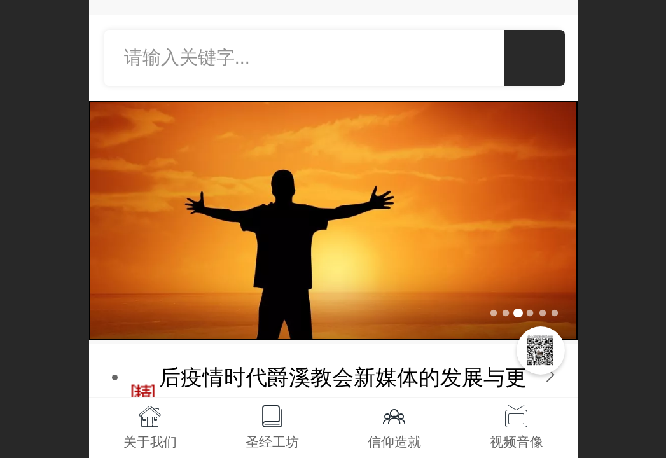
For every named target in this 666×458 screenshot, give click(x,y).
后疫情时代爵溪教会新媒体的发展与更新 (343, 393)
